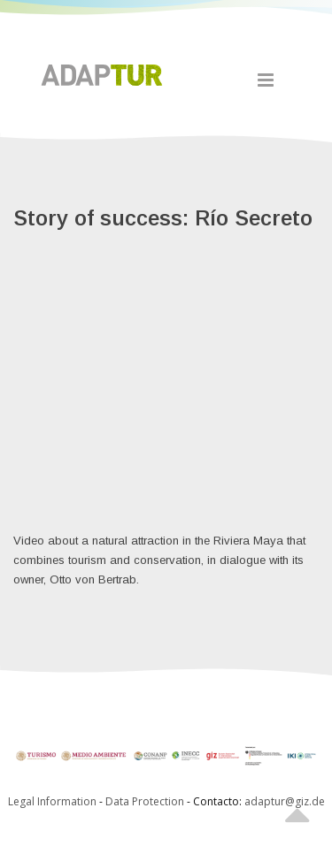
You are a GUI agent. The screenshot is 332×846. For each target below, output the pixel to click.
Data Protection (146, 801)
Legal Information (52, 801)
